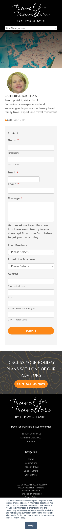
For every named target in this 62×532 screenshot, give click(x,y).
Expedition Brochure (21, 259)
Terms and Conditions (31, 493)
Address (13, 273)
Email (13, 172)
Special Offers (31, 470)
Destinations (31, 462)
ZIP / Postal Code (17, 319)
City (10, 297)
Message (15, 198)
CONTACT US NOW (31, 384)
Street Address (16, 285)
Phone (13, 184)
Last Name (13, 164)
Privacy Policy (31, 497)
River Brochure (17, 245)
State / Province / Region (22, 308)
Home (31, 458)
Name (13, 140)
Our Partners (31, 474)
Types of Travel (31, 466)
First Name (14, 152)
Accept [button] (31, 525)
